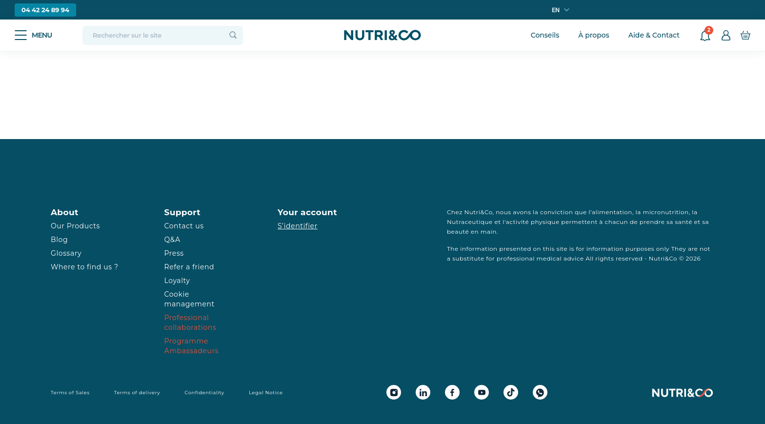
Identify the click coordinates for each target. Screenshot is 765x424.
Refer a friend (189, 266)
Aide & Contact (654, 35)
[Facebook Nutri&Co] (452, 392)
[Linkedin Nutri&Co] (423, 392)
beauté (458, 231)
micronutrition (665, 212)
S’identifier (298, 226)
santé (683, 221)
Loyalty (177, 280)
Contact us (184, 226)
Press (174, 253)
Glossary (66, 253)
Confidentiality (204, 392)
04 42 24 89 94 (45, 10)
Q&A (172, 239)
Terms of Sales (70, 392)
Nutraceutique (470, 221)
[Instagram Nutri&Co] (393, 392)
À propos (593, 35)
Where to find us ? (84, 266)
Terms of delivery (137, 392)
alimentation (612, 212)
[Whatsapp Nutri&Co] (540, 392)
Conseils (545, 35)
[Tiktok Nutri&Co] (510, 392)
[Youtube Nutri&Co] (481, 392)
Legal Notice (266, 392)
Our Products (75, 226)
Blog (59, 239)
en (556, 10)
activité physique (533, 221)
